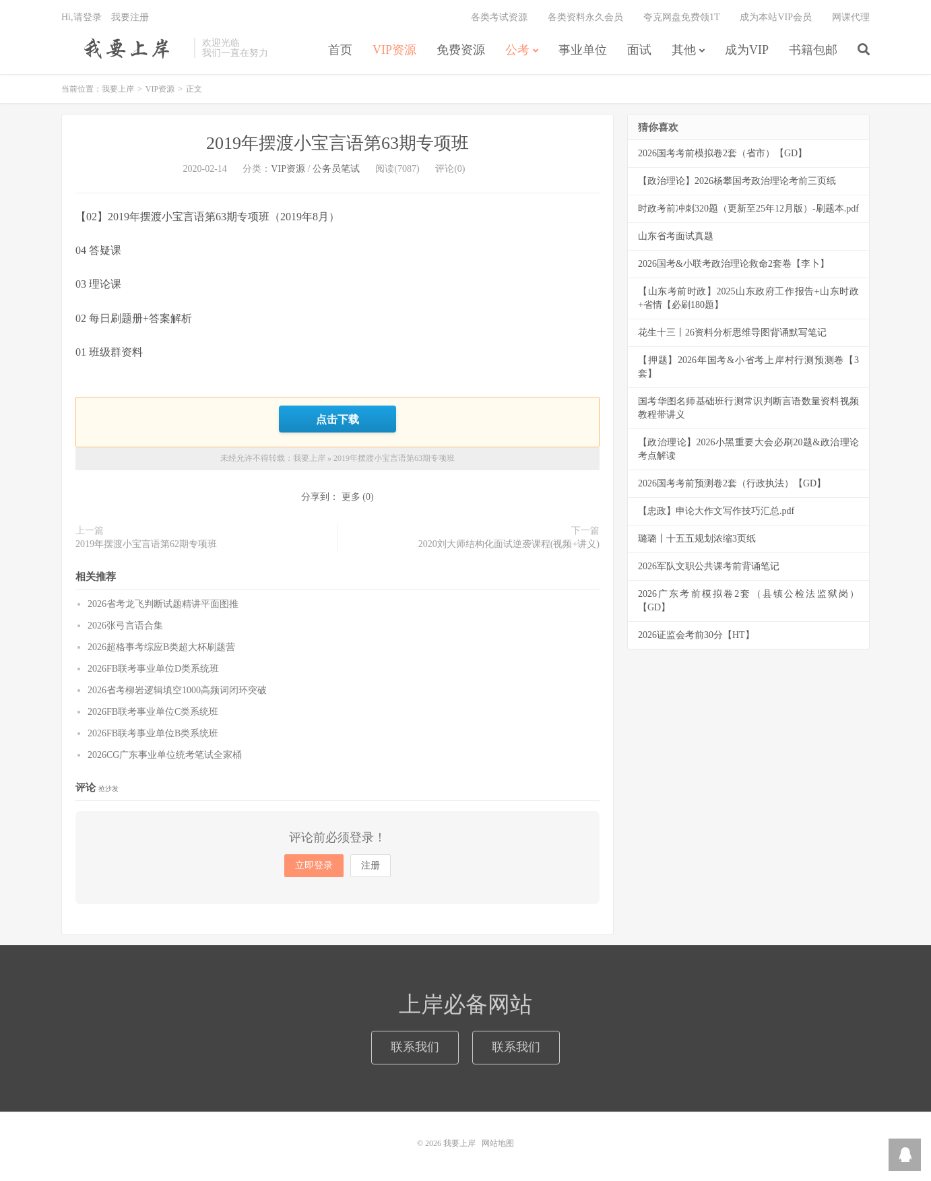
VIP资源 (394, 50)
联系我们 (415, 1047)
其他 (684, 50)
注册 (370, 865)
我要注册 (130, 17)
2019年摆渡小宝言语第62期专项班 (146, 544)
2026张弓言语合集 (125, 625)
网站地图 (498, 1143)
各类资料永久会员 (585, 17)
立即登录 (314, 865)
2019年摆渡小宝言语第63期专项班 (337, 143)
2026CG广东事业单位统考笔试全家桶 (165, 755)
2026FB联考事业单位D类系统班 (153, 669)
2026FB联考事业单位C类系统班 (153, 712)
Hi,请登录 (81, 17)
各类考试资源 (499, 17)
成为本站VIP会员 (776, 17)
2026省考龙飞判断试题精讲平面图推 (163, 604)
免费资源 (461, 50)
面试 (639, 50)
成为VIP (747, 50)
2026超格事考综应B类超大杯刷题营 (161, 647)
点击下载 (337, 419)
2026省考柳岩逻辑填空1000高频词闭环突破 (177, 690)
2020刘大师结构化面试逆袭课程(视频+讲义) (509, 544)
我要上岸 (124, 48)
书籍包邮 (813, 50)
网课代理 (851, 17)
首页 (340, 50)
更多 (351, 497)
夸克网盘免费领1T (681, 17)
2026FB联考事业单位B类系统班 (153, 733)
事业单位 (582, 50)
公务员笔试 (336, 169)
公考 (517, 50)
